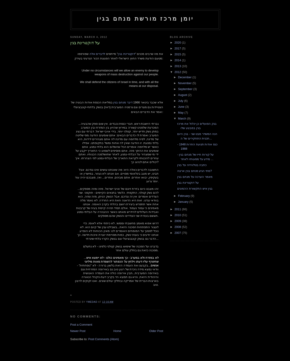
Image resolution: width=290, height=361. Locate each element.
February (184, 196)
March (182, 118)
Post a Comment (81, 324)
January (183, 201)
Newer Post (77, 331)
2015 (178, 54)
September (185, 89)
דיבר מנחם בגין (122, 102)
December (185, 77)
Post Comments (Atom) (103, 339)
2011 (178, 209)
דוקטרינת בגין (126, 54)
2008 (178, 227)
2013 (178, 66)
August (183, 95)
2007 (178, 232)
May (181, 112)
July (181, 100)
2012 (178, 72)
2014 (178, 60)
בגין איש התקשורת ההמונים (195, 188)
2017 (178, 48)
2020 (178, 42)
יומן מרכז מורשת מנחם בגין (145, 18)
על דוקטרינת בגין (187, 182)
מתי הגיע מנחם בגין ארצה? (194, 171)
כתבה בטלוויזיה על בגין (192, 165)
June (181, 106)
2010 (178, 215)
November (185, 83)
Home (117, 331)
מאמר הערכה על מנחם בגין (194, 176)
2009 (178, 221)
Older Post (156, 331)
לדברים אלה (97, 54)
